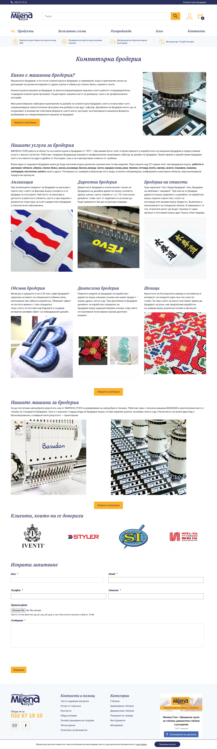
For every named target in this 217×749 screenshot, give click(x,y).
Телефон (17, 590)
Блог (159, 31)
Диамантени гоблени (122, 710)
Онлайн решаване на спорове (77, 720)
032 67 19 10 (19, 2)
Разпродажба (121, 31)
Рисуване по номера (121, 715)
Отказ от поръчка (71, 706)
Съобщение (18, 620)
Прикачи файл (19, 605)
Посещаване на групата (181, 734)
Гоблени (115, 701)
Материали (116, 725)
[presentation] (34, 656)
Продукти (25, 31)
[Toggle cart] (200, 16)
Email (112, 573)
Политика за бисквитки (74, 730)
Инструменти (117, 720)
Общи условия (69, 715)
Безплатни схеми (72, 31)
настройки (141, 744)
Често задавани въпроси (75, 701)
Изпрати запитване (25, 122)
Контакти (196, 31)
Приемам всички (167, 744)
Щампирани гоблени (122, 706)
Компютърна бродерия (194, 2)
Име (14, 573)
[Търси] (106, 16)
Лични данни (68, 725)
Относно (114, 590)
